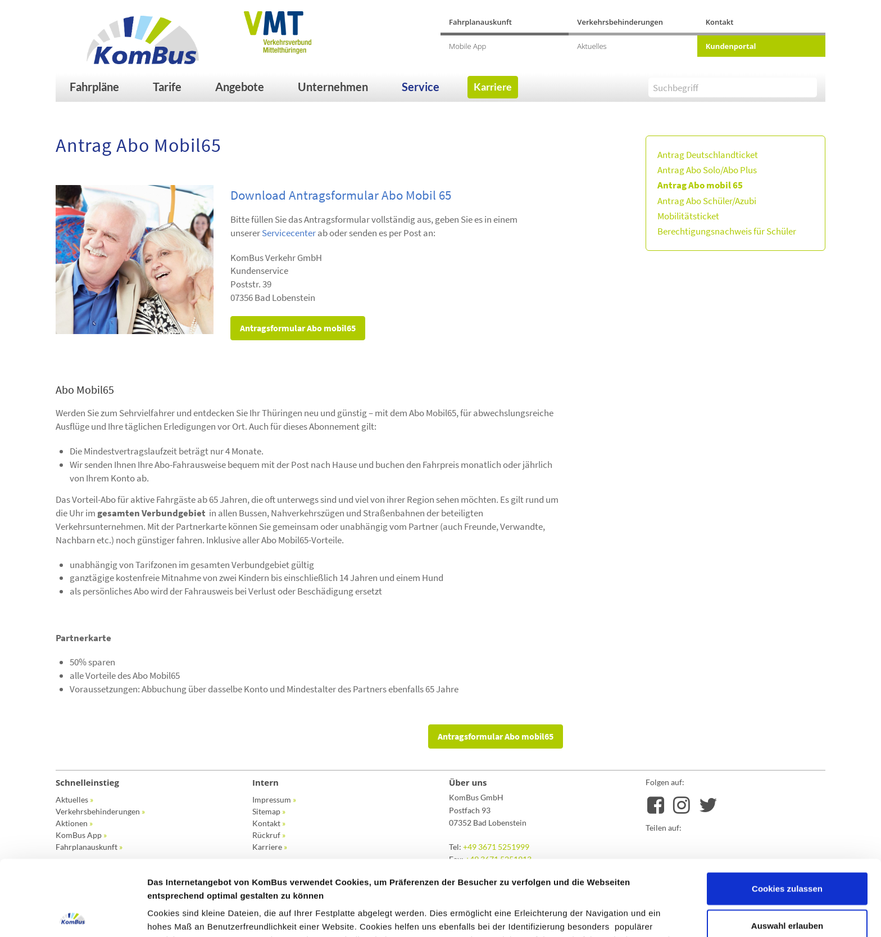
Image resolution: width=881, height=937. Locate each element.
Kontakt (720, 22)
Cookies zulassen (787, 813)
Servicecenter (289, 233)
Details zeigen (597, 915)
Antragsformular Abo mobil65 (298, 328)
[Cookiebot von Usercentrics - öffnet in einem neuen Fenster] (73, 915)
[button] (105, 87)
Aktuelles (591, 46)
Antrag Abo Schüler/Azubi (706, 201)
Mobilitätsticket (688, 216)
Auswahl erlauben (787, 850)
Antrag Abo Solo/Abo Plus (707, 170)
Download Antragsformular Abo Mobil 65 (340, 195)
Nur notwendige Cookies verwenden (787, 893)
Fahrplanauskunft (480, 22)
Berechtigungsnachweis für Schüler (726, 231)
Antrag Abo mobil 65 (700, 185)
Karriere (493, 86)
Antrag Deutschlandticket (707, 154)
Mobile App (467, 46)
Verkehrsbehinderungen (620, 22)
